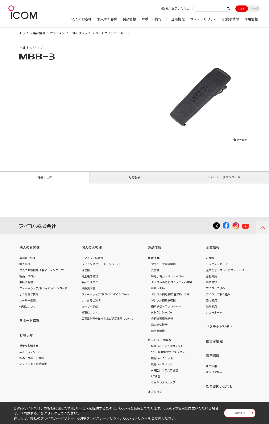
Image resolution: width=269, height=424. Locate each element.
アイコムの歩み (215, 293)
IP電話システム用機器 (164, 375)
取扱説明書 (26, 287)
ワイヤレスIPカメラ (163, 387)
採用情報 (251, 18)
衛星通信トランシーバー (166, 311)
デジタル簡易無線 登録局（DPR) (171, 299)
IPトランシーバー (162, 317)
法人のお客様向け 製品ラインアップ (41, 275)
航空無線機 (158, 335)
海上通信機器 (90, 281)
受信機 (86, 275)
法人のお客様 (81, 18)
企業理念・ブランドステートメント (228, 275)
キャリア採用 (214, 377)
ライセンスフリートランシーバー (102, 269)
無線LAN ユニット (162, 363)
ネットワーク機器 (159, 344)
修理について (27, 311)
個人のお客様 (107, 18)
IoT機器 (155, 381)
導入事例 (24, 269)
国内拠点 (211, 305)
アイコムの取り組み (218, 299)
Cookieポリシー (135, 418)
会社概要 (211, 281)
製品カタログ (27, 281)
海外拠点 (211, 311)
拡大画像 (240, 138)
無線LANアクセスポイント (167, 351)
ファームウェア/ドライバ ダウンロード (43, 293)
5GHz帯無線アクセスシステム (169, 357)
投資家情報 (230, 18)
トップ (23, 33)
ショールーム (214, 317)
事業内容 (211, 287)
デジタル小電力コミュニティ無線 (171, 287)
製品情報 (129, 18)
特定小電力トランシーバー (167, 281)
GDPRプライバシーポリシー (98, 418)
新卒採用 (211, 371)
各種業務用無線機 (162, 323)
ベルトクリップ (80, 33)
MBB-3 (126, 33)
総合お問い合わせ (177, 8)
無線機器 (154, 263)
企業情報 (178, 18)
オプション (57, 33)
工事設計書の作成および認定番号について (107, 323)
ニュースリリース (30, 356)
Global (254, 8)
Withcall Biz (158, 293)
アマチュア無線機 (92, 263)
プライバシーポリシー (57, 418)
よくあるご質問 (28, 299)
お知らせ (26, 339)
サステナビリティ (203, 18)
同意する (240, 414)
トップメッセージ (217, 269)
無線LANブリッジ (162, 369)
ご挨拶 (210, 263)
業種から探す (27, 263)
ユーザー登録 (27, 305)
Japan (241, 8)
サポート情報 (151, 18)
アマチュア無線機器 (163, 269)
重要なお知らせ (28, 350)
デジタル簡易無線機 (163, 305)
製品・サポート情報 (31, 362)
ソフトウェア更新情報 (33, 368)
